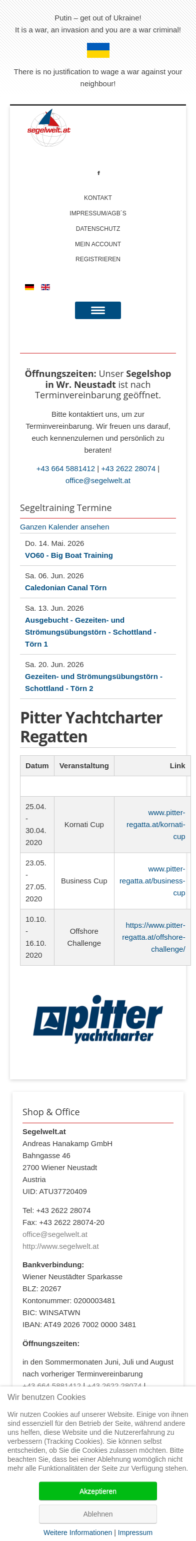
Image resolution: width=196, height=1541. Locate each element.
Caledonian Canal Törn (65, 587)
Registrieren (98, 259)
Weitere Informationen (78, 1533)
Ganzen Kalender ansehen (64, 526)
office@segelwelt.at (98, 480)
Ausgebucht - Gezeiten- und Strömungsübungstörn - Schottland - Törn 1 (90, 632)
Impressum (135, 1533)
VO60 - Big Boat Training (69, 555)
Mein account (98, 244)
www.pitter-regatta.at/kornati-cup (156, 824)
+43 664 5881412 (65, 468)
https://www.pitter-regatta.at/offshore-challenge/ (153, 937)
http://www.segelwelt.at (60, 1246)
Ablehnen (97, 1514)
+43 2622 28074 (128, 468)
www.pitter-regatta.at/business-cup (153, 880)
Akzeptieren (98, 1491)
